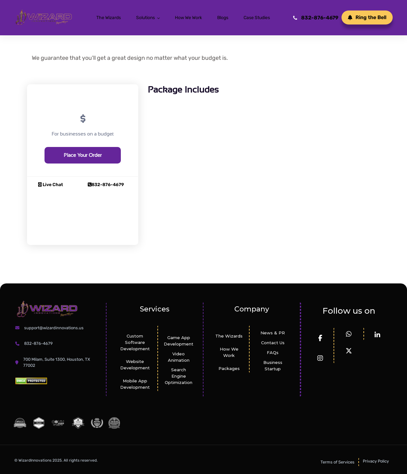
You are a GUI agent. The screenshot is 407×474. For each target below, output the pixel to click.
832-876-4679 (315, 18)
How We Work (188, 17)
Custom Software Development (135, 342)
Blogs (222, 17)
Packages (229, 368)
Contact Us (273, 342)
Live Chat (50, 184)
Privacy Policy (376, 461)
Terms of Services (338, 462)
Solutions (145, 17)
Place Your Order (83, 155)
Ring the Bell (367, 17)
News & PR (272, 332)
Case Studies (257, 17)
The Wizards (108, 17)
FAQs (273, 352)
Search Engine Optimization (178, 376)
